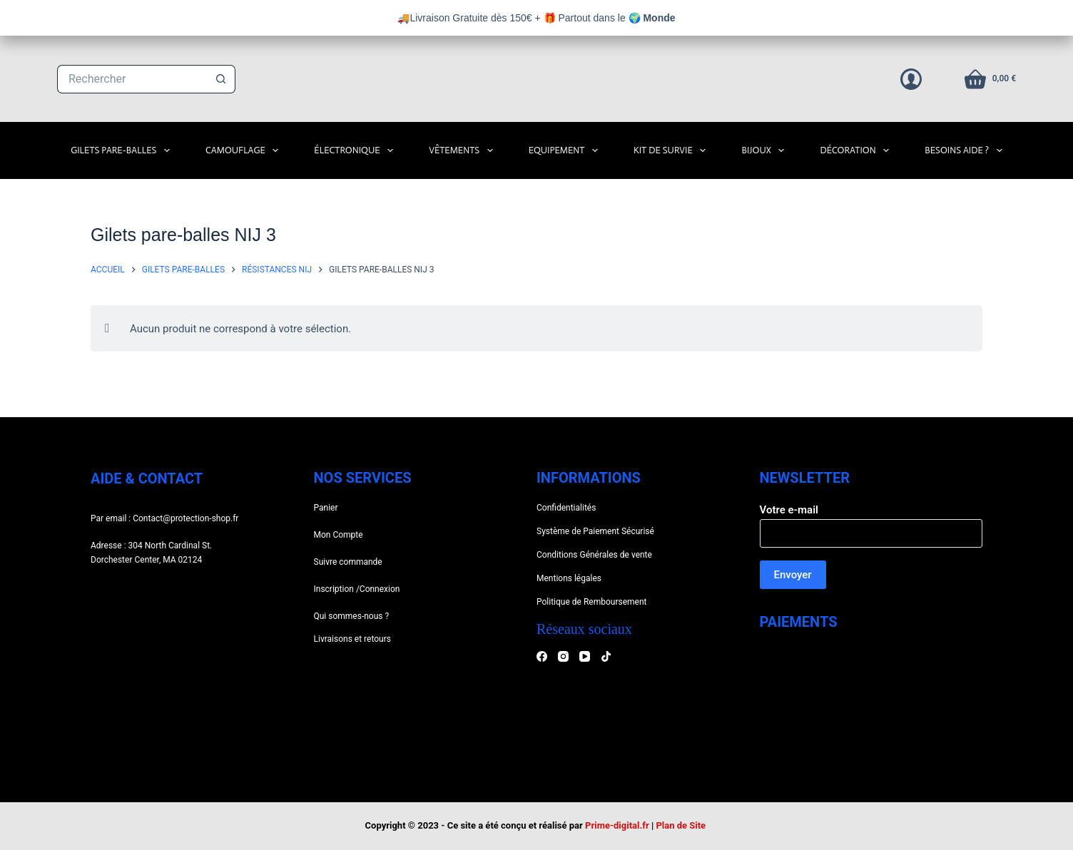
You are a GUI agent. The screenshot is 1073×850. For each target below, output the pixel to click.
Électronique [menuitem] (356, 150)
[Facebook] (541, 656)
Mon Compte (338, 535)
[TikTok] (606, 656)
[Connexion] (911, 79)
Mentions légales (568, 578)
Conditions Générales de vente (594, 555)
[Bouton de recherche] (221, 79)
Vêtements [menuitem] (464, 150)
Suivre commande (348, 562)
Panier (326, 508)
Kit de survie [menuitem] (672, 150)
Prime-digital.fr (617, 825)
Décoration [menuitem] (857, 150)
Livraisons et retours (352, 639)
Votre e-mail (871, 521)
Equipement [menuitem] (566, 150)
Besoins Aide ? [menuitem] (966, 150)
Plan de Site (682, 825)
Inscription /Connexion (357, 589)
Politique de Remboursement (591, 602)
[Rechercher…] (132, 79)
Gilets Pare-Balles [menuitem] (123, 150)
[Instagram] (563, 656)
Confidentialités (566, 508)
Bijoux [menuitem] (765, 150)
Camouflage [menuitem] (244, 150)
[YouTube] (584, 656)
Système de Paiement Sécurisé (595, 531)
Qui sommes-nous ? (352, 616)
